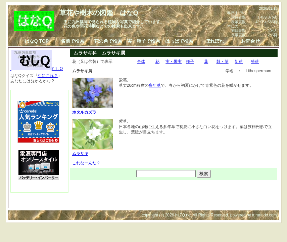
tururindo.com (264, 215)
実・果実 (173, 61)
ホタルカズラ (92, 110)
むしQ (36, 68)
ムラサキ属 (113, 52)
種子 (190, 61)
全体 (141, 61)
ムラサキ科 (85, 52)
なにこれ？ (48, 75)
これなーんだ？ (86, 163)
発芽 (255, 61)
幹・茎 (223, 61)
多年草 (155, 85)
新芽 (239, 61)
